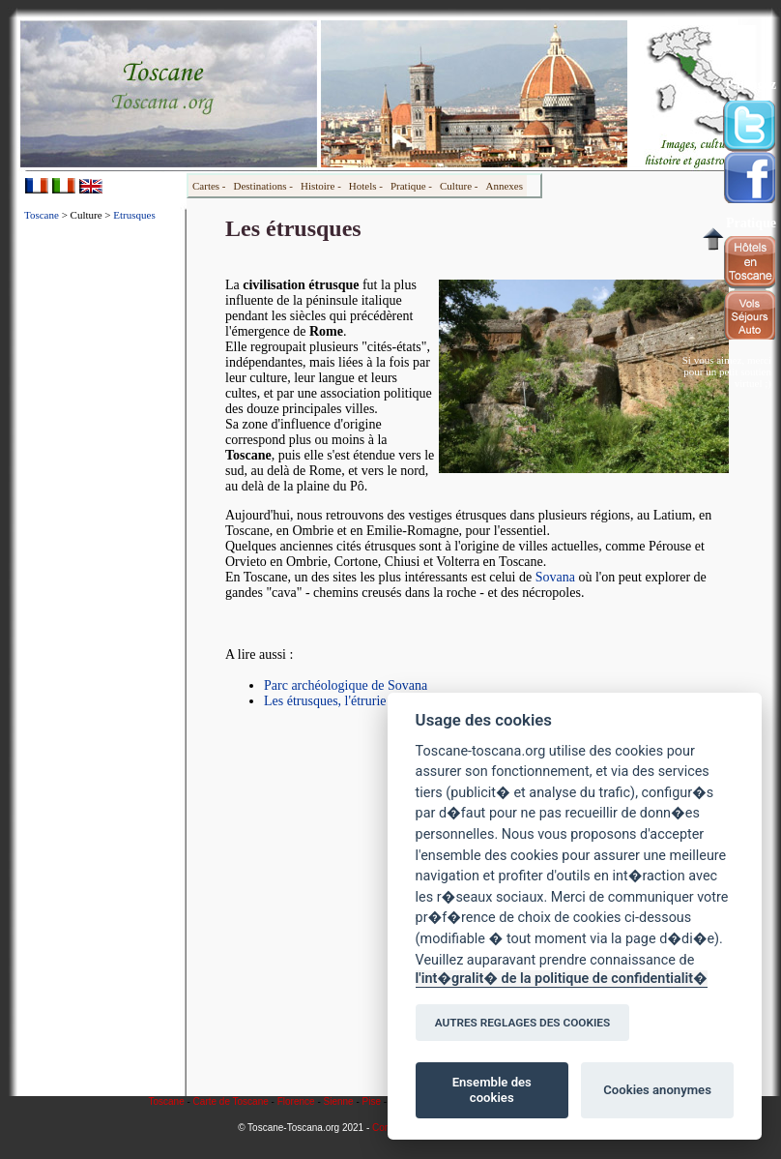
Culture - (458, 186)
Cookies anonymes (657, 1090)
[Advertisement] (102, 526)
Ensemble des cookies (492, 1090)
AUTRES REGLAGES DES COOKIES (523, 1022)
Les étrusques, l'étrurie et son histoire (365, 701)
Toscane (41, 215)
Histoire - (321, 186)
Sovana (555, 577)
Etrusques (134, 215)
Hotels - (366, 186)
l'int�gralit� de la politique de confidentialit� (562, 978)
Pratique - (411, 186)
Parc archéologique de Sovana (345, 685)
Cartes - (209, 186)
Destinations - (263, 186)
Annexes (504, 186)
